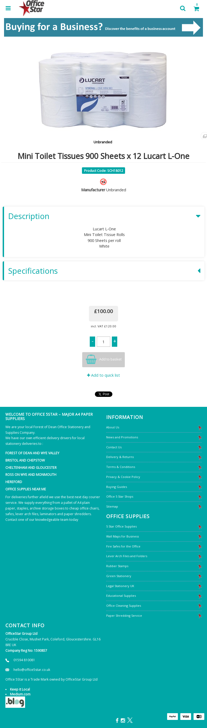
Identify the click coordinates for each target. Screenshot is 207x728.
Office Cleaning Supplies (123, 606)
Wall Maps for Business (122, 536)
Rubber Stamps (117, 566)
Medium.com (20, 694)
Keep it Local (20, 689)
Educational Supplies (121, 596)
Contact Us (114, 447)
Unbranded (103, 142)
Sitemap (112, 506)
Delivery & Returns (120, 457)
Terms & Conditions (120, 467)
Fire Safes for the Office (123, 546)
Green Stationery (118, 576)
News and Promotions (122, 437)
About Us (112, 427)
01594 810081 (24, 660)
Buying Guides (116, 487)
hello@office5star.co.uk (31, 669)
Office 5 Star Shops (119, 496)
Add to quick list (103, 375)
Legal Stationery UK (120, 586)
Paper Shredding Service (124, 615)
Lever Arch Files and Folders (126, 556)
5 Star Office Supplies (121, 526)
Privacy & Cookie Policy (123, 477)
